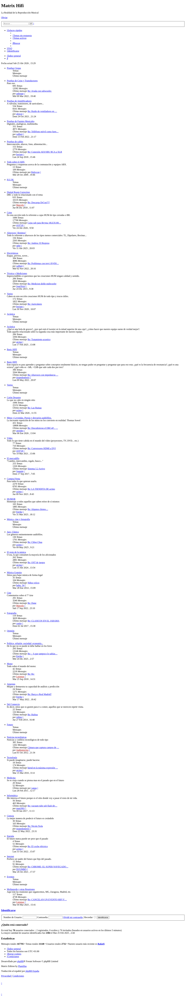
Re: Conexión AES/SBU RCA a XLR (45, 152)
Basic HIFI (12, 349)
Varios (10, 293)
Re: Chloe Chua (35, 542)
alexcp (19, 114)
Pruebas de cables (15, 141)
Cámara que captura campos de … (43, 747)
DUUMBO (21, 869)
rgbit (18, 245)
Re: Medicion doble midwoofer (42, 283)
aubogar (20, 93)
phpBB (20, 961)
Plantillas (22, 966)
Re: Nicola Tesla (35, 826)
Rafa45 (101, 944)
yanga (34, 788)
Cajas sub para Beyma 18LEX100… (44, 223)
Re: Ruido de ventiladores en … (42, 111)
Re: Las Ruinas (35, 408)
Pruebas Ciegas (14, 68)
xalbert (19, 134)
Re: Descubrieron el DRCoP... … (43, 428)
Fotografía (11, 613)
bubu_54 (20, 585)
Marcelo (20, 205)
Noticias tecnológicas (16, 737)
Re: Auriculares (35, 304)
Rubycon (35, 172)
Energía (10, 836)
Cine (9, 593)
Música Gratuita (14, 572)
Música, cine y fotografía (18, 519)
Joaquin (19, 471)
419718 (19, 225)
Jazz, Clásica (13, 532)
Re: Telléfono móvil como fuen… (43, 131)
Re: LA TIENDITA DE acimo (41, 489)
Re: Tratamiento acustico (39, 339)
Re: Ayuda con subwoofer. (40, 91)
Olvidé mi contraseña (73, 917)
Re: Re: (31, 674)
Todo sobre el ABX (16, 162)
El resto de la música (16, 552)
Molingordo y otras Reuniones (21, 889)
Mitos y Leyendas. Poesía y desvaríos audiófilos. (29, 418)
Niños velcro (33, 583)
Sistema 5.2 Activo (36, 468)
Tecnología (12, 757)
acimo (19, 410)
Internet (10, 856)
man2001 (20, 808)
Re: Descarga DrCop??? (39, 202)
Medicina (11, 778)
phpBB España (32, 971)
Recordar (90, 917)
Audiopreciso (22, 750)
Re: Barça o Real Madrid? (40, 694)
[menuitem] (22, 35)
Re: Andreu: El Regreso (38, 243)
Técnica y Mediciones (17, 273)
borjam (19, 154)
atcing (19, 342)
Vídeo (9, 438)
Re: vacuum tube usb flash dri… (42, 806)
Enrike (19, 512)
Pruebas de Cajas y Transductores (22, 80)
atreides (19, 430)
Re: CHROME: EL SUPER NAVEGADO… (48, 866)
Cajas (9, 212)
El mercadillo (13, 458)
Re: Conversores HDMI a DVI (42, 448)
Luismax (20, 676)
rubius (19, 717)
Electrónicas (12, 253)
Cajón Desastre (14, 397)
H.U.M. (10, 179)
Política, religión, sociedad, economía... (25, 643)
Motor (10, 663)
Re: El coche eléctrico (38, 846)
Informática (12, 795)
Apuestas (11, 684)
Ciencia (10, 816)
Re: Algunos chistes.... (38, 509)
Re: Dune (32, 603)
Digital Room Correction (18, 192)
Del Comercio (13, 704)
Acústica (11, 314)
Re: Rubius (33, 714)
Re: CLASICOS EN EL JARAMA (43, 621)
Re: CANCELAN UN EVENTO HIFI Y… (47, 899)
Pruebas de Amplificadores (19, 101)
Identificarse (8, 910)
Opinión (10, 631)
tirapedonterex (22, 377)
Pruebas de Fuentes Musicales (20, 121)
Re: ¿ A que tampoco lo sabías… (43, 653)
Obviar (4, 17)
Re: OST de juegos (36, 562)
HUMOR (11, 499)
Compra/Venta (13, 478)
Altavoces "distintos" (16, 233)
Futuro (10, 724)
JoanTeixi (20, 286)
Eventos (10, 876)
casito (18, 623)
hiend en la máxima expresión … (43, 768)
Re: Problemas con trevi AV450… (43, 263)
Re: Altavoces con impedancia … (43, 375)
